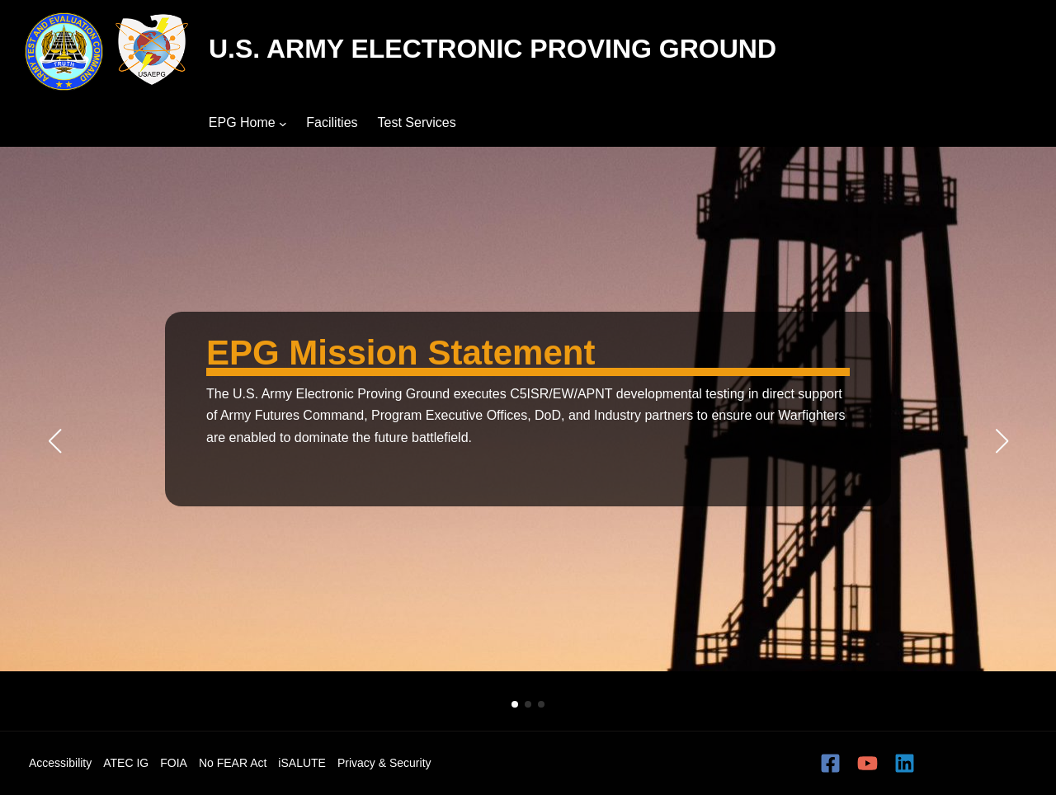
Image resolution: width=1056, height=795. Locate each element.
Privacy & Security (384, 762)
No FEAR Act (232, 762)
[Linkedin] (904, 763)
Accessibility (60, 762)
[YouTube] (867, 763)
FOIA (173, 762)
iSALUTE (302, 762)
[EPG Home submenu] (283, 123)
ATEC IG (125, 762)
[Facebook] (830, 763)
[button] (515, 704)
